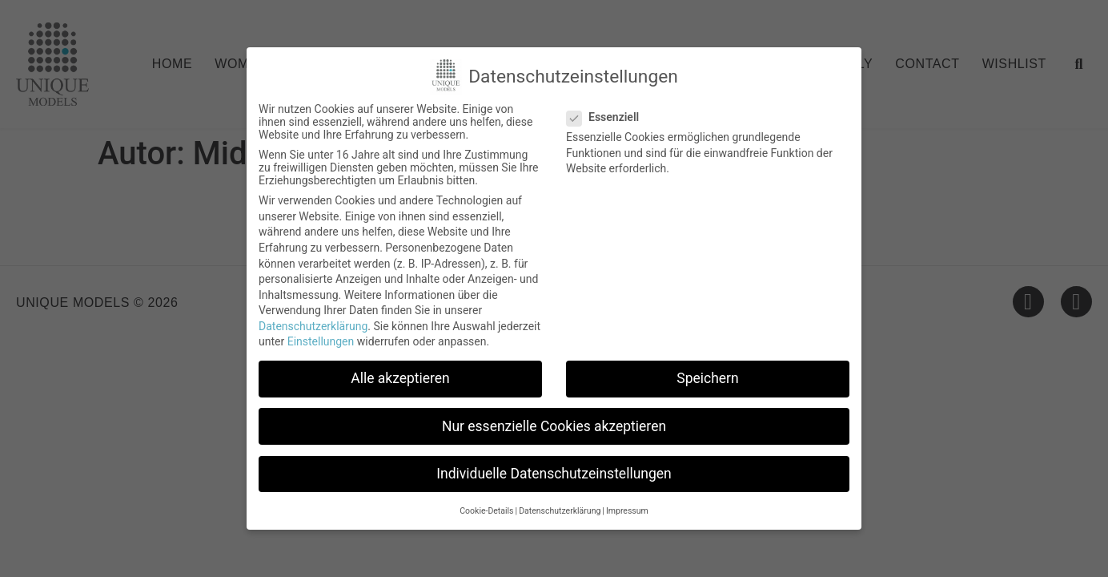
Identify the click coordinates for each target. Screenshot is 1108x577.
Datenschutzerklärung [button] (559, 511)
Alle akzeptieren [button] (400, 378)
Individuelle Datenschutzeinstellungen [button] (553, 474)
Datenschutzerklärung (313, 326)
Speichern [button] (707, 378)
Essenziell (607, 117)
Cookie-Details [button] (486, 511)
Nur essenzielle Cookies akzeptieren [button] (554, 426)
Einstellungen (321, 341)
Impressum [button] (627, 511)
